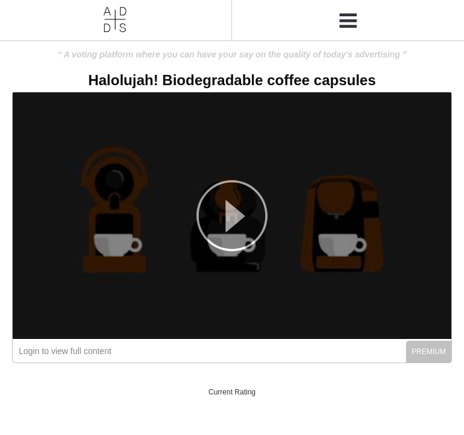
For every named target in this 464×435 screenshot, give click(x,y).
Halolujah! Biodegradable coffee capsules (232, 80)
